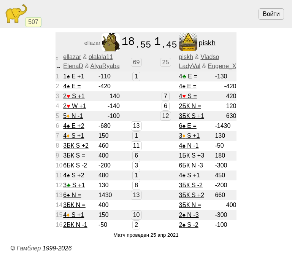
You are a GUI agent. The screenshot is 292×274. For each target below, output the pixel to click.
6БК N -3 (191, 165)
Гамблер (29, 248)
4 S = (188, 96)
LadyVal (189, 66)
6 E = (187, 126)
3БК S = (74, 155)
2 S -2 (188, 224)
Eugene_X (222, 66)
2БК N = (190, 106)
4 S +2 (73, 175)
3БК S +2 (76, 145)
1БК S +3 (191, 155)
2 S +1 (73, 96)
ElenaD (73, 66)
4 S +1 (73, 135)
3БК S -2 (191, 185)
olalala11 (101, 57)
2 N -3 (188, 215)
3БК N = (74, 205)
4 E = (188, 76)
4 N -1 (188, 145)
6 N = (72, 195)
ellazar (72, 57)
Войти (271, 14)
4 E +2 (73, 126)
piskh (186, 57)
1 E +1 (73, 76)
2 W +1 (74, 106)
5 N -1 (73, 116)
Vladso (209, 57)
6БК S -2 (75, 165)
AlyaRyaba (105, 66)
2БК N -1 (75, 224)
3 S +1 (189, 135)
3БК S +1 (191, 116)
